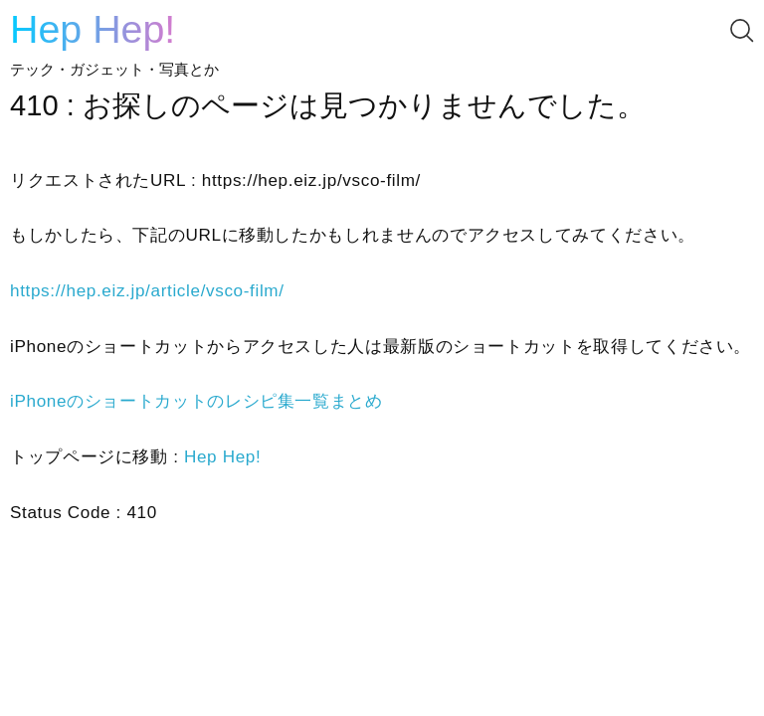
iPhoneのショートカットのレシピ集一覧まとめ (196, 401)
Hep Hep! (92, 29)
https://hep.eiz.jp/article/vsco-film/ (147, 290)
